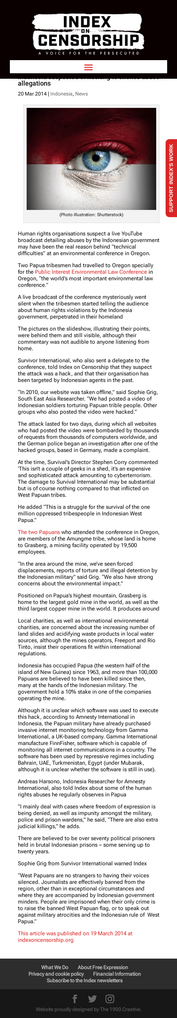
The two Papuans (39, 532)
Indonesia (61, 94)
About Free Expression (103, 967)
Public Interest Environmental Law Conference (91, 272)
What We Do (54, 967)
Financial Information (117, 974)
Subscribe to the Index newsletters (85, 980)
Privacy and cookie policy (56, 974)
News (81, 94)
